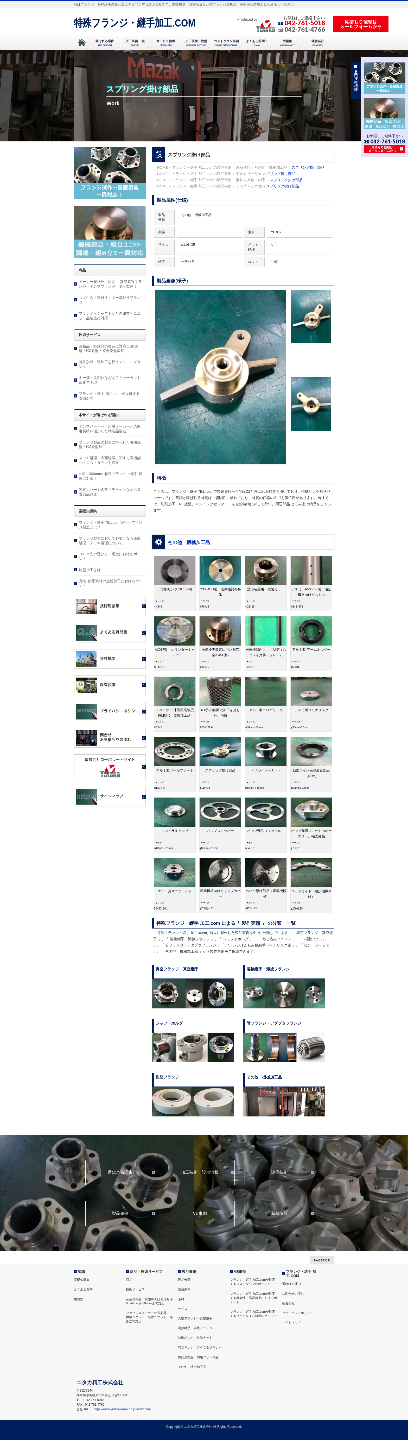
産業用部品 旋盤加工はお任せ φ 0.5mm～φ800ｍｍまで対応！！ (149, 1301)
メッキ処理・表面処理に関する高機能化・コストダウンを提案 (110, 460)
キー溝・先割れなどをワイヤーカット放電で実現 (110, 380)
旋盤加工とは (90, 570)
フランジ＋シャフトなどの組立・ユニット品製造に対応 (110, 315)
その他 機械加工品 (189, 542)
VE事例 (200, 1213)
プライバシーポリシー (297, 1313)
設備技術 (279, 1172)
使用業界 (184, 1289)
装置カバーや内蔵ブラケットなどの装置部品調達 (110, 492)
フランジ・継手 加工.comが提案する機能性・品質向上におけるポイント (253, 1298)
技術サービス (135, 1289)
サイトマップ (291, 1322)
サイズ (182, 1309)
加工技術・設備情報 (200, 1172)
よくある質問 (83, 1289)
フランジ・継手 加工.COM (301, 1274)
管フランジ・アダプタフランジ (200, 1347)
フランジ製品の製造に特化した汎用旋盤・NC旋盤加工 (110, 444)
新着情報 (279, 1213)
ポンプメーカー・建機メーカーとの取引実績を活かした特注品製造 (110, 428)
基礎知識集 (82, 1279)
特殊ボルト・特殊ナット (195, 1338)
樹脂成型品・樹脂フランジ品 (198, 1357)
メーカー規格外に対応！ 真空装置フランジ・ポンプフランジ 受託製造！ (110, 284)
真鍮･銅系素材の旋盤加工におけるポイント (111, 583)
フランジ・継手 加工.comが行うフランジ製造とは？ (110, 524)
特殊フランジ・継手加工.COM (134, 23)
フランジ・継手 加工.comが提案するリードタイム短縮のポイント (253, 1314)
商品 (129, 1279)
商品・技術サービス (146, 1272)
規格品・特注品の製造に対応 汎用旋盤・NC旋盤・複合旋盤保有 (108, 348)
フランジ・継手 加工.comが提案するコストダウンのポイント (252, 1282)
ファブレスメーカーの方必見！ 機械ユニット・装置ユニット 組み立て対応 (149, 1317)
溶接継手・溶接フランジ (195, 1328)
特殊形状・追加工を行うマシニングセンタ (110, 364)
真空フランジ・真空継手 (195, 1318)
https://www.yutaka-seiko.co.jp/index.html (122, 1409)
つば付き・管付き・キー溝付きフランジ (110, 299)
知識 (81, 1272)
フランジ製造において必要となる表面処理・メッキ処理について (110, 540)
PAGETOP (322, 1260)
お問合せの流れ (293, 1294)
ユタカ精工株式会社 (198, 1427)
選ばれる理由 (120, 1172)
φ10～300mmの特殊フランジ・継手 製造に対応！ (110, 476)
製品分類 (184, 1279)
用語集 (78, 1299)
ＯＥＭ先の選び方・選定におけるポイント (110, 556)
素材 (181, 1299)
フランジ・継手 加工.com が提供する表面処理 (109, 395)
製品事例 (120, 1213)
